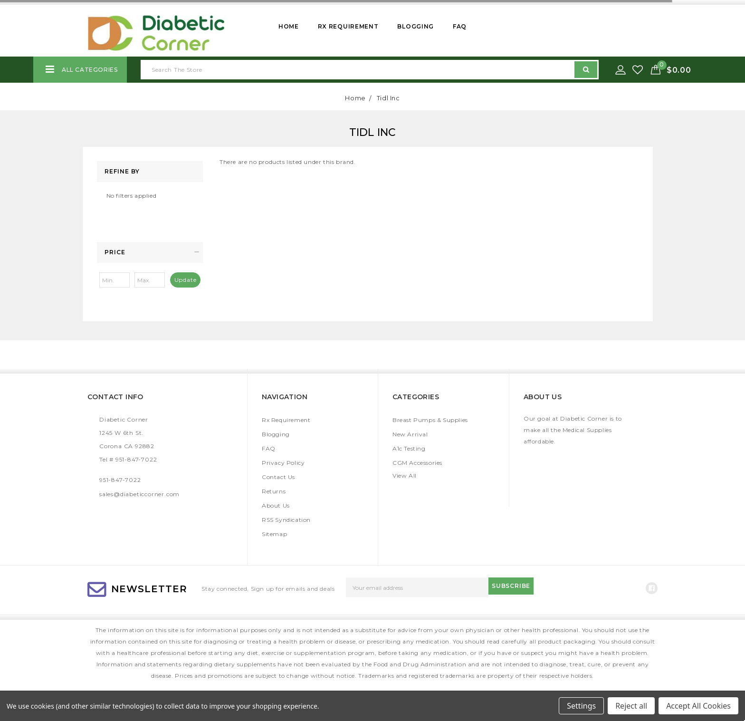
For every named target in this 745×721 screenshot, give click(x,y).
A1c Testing (409, 448)
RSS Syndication (286, 519)
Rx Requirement (348, 26)
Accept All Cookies (698, 706)
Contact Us (278, 477)
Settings (581, 706)
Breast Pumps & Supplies (430, 419)
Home (288, 26)
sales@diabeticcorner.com (139, 494)
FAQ (460, 26)
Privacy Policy (283, 462)
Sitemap (274, 534)
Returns (274, 491)
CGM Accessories (417, 462)
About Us (276, 505)
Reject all (631, 706)
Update (185, 279)
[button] (150, 252)
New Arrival (410, 434)
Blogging (415, 26)
